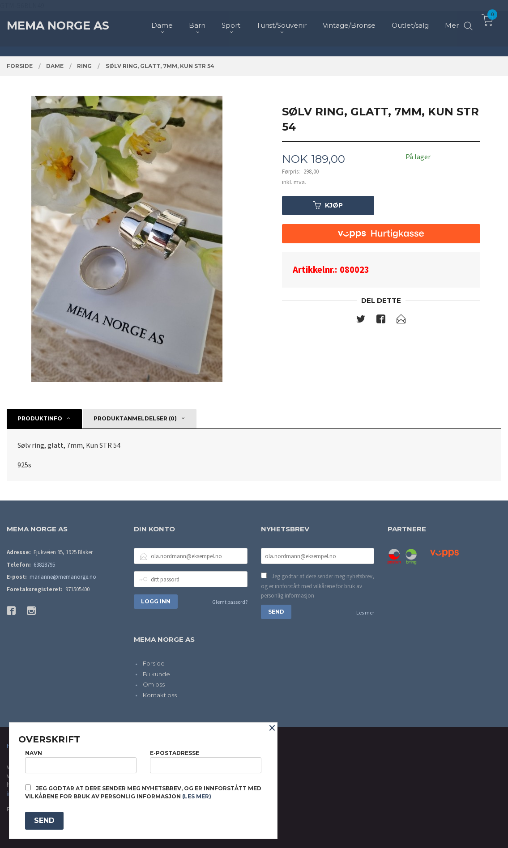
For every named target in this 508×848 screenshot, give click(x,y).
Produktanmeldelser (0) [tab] (135, 418)
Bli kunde (156, 674)
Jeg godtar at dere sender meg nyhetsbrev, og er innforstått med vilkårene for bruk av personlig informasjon (317, 585)
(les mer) (196, 796)
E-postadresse (205, 761)
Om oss (154, 684)
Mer (452, 22)
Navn (81, 761)
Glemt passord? (230, 601)
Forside (154, 663)
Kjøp (328, 205)
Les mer (365, 612)
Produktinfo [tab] (39, 418)
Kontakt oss (160, 695)
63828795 (44, 564)
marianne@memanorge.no (63, 577)
